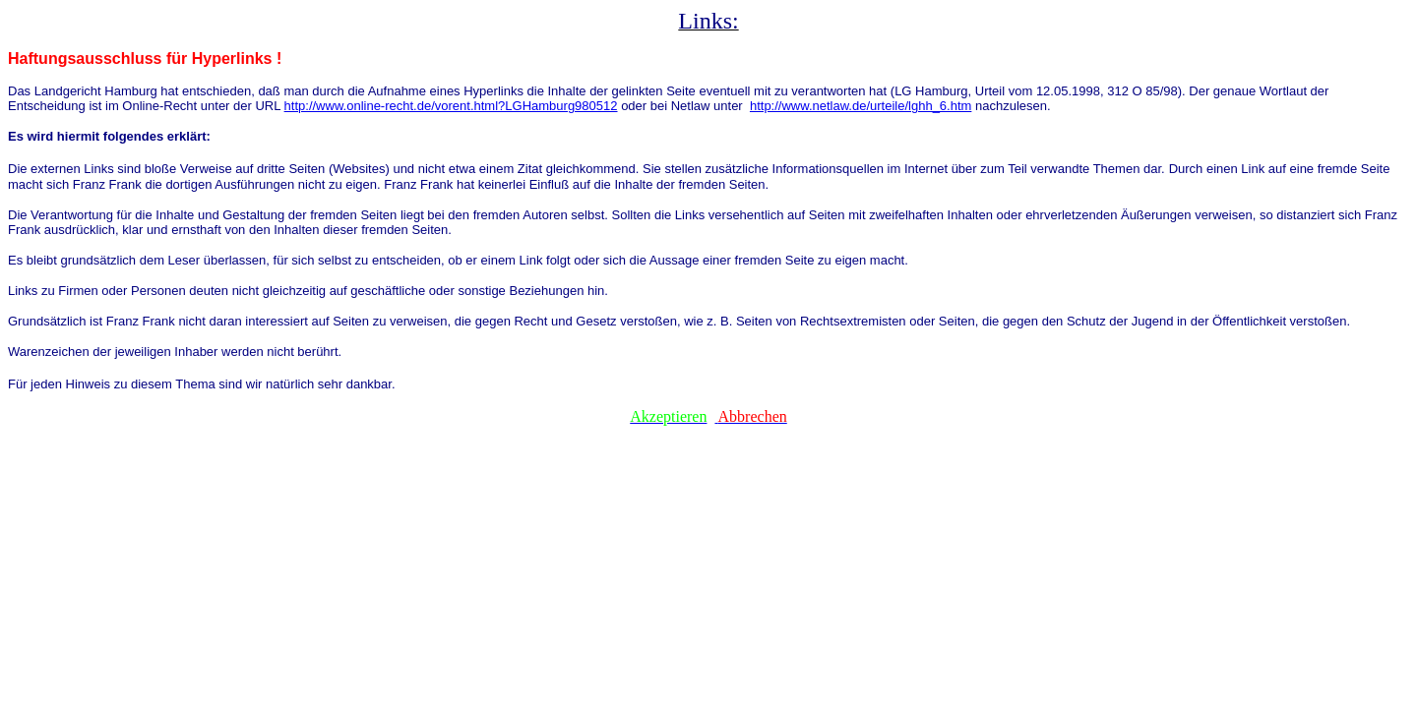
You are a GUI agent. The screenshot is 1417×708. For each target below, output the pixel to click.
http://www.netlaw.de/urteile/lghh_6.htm (860, 105)
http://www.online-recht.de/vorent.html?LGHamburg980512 (451, 105)
